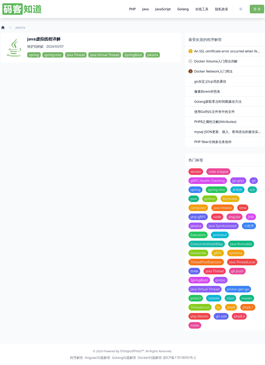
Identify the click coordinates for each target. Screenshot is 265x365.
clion (230, 298)
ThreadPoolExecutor (206, 262)
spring (34, 55)
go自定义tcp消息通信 (210, 81)
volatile (213, 298)
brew (194, 271)
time (242, 208)
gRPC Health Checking (208, 180)
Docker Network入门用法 (213, 71)
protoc (220, 280)
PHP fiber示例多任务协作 (213, 142)
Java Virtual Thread (104, 55)
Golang (183, 9)
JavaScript (163, 9)
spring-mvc (53, 55)
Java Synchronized (222, 226)
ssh (252, 189)
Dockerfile (198, 253)
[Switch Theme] (241, 9)
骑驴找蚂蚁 (35, 46)
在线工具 (201, 9)
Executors (198, 235)
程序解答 (76, 357)
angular (235, 217)
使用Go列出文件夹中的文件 (214, 111)
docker (196, 171)
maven (247, 298)
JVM (251, 217)
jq (218, 307)
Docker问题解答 (150, 357)
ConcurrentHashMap (207, 244)
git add (221, 316)
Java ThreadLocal (242, 262)
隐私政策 (221, 9)
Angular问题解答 (97, 357)
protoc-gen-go (238, 289)
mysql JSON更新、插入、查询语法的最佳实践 (228, 131)
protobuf (220, 235)
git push (237, 271)
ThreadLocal (200, 307)
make (195, 325)
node (217, 217)
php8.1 (247, 307)
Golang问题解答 (124, 357)
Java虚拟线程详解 (43, 39)
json (194, 198)
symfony (235, 253)
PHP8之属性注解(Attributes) (215, 121)
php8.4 (239, 316)
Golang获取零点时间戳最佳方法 (218, 101)
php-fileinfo (199, 316)
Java (145, 9)
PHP (132, 9)
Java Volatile (222, 208)
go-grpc (238, 180)
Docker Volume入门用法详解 (215, 61)
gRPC (218, 253)
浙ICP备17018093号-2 (179, 357)
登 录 (257, 9)
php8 (231, 307)
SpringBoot (133, 55)
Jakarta (152, 55)
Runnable (230, 198)
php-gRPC (198, 217)
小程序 (249, 226)
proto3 (196, 298)
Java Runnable (241, 244)
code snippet (218, 171)
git (254, 180)
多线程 (237, 189)
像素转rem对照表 (207, 91)
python (209, 198)
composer (198, 208)
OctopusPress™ (132, 351)
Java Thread (76, 55)
